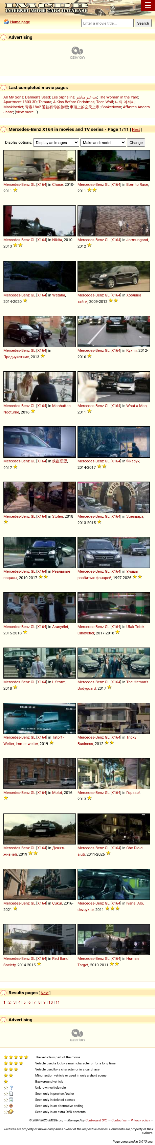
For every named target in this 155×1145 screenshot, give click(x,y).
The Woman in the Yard (118, 97)
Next (136, 129)
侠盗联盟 (59, 461)
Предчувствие (16, 356)
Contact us (119, 1120)
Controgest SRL (96, 1120)
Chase (57, 184)
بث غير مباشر (86, 97)
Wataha (58, 295)
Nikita (57, 239)
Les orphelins (63, 97)
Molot (57, 792)
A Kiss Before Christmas (73, 101)
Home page (20, 22)
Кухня (131, 350)
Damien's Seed (37, 97)
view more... (26, 112)
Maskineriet (13, 107)
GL (33, 184)
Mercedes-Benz (16, 184)
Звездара (134, 516)
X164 (41, 184)
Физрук (132, 461)
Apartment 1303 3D (20, 101)
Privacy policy (140, 1120)
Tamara (45, 101)
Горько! (133, 792)
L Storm (58, 682)
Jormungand (137, 239)
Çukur (57, 903)
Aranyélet (60, 626)
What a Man (136, 405)
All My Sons (13, 97)
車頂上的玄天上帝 (84, 107)
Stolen (57, 516)
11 (58, 1002)
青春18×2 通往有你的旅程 (46, 107)
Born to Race (137, 184)
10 (50, 1002)
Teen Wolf (104, 101)
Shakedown (111, 107)
